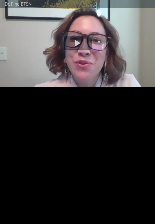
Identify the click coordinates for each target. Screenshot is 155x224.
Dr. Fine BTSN (18, 4)
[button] (78, 43)
